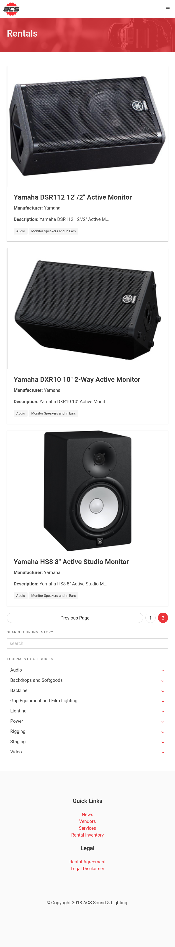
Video (16, 752)
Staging (18, 741)
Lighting (18, 711)
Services (87, 828)
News (87, 814)
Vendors (87, 821)
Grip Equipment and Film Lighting (43, 700)
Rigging (18, 731)
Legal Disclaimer (87, 868)
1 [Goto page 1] (150, 618)
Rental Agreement (87, 862)
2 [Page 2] (163, 618)
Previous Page (74, 618)
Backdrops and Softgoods (36, 680)
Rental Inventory (87, 835)
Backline (18, 690)
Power (16, 721)
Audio (16, 670)
